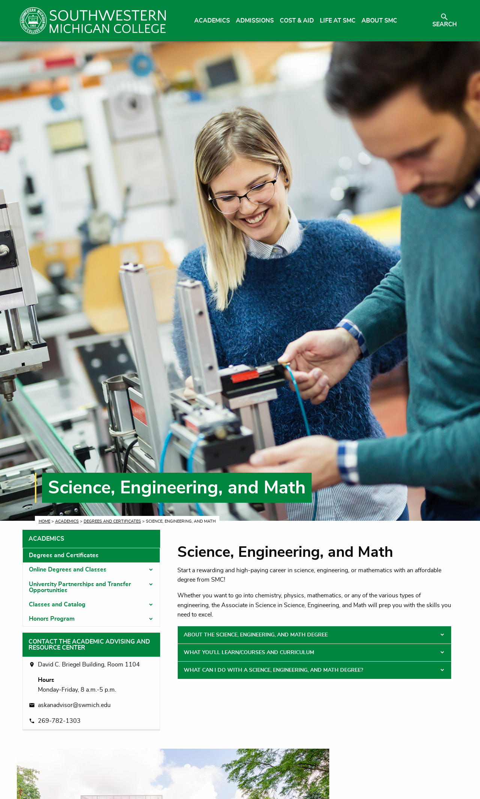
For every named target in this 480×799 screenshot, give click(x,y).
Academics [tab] (46, 539)
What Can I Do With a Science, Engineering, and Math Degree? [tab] (273, 670)
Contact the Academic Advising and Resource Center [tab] (89, 645)
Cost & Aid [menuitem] (297, 21)
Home (44, 521)
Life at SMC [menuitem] (338, 21)
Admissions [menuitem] (255, 21)
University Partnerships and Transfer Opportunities (80, 587)
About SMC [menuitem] (379, 21)
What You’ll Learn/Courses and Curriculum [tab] (249, 652)
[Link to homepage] (93, 21)
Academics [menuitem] (212, 21)
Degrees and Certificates (112, 521)
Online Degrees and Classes (67, 570)
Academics (67, 521)
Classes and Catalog (57, 605)
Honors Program (52, 619)
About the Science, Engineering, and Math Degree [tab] (256, 635)
